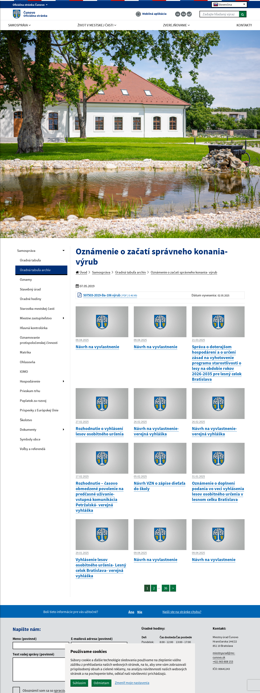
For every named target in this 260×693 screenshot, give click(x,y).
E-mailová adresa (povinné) (92, 638)
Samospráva (26, 250)
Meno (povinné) (25, 638)
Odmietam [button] (101, 683)
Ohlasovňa (27, 362)
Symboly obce (30, 439)
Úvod (81, 272)
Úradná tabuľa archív (35, 270)
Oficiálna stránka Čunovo (30, 4)
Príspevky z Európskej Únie (39, 410)
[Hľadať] (242, 14)
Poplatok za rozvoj (33, 400)
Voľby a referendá (32, 449)
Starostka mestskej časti (37, 308)
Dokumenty (28, 429)
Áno (131, 612)
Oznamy (26, 279)
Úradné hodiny (30, 299)
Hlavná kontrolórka (33, 328)
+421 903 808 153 (223, 661)
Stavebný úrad (30, 289)
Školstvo (26, 420)
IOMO (24, 371)
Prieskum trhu (30, 391)
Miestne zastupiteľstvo (36, 318)
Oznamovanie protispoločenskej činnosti (39, 340)
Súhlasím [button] (79, 683)
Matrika (25, 352)
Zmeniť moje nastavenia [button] (132, 683)
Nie (140, 612)
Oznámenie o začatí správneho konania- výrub (184, 272)
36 (165, 588)
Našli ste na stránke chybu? (181, 612)
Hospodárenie (30, 381)
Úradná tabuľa (30, 260)
